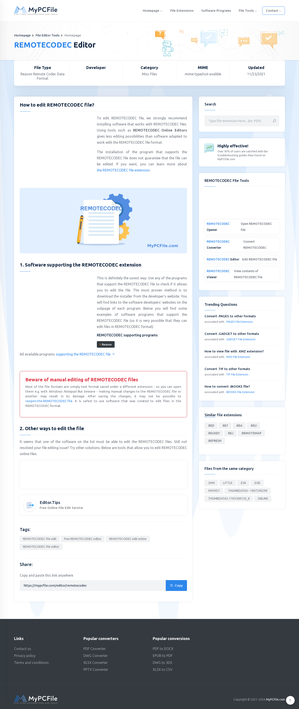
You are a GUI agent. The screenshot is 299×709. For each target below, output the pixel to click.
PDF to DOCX (163, 649)
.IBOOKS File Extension (240, 391)
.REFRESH (214, 441)
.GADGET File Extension (240, 339)
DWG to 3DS (162, 663)
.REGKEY (214, 433)
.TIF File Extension (237, 374)
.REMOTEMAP (251, 433)
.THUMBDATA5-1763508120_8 (229, 498)
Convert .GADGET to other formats (232, 334)
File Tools (248, 10)
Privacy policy (25, 656)
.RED (211, 425)
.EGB (257, 483)
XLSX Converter (95, 663)
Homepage (152, 10)
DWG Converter (95, 656)
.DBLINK (262, 498)
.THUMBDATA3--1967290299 (247, 490)
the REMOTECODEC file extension (123, 170)
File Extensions (181, 10)
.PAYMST (214, 490)
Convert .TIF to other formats (227, 369)
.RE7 (225, 425)
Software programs (216, 10)
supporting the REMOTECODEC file (85, 354)
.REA (239, 425)
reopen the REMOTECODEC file (48, 401)
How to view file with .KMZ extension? (234, 351)
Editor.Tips (50, 502)
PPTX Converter (95, 669)
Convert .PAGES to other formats (230, 316)
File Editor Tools (48, 35)
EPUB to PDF (162, 656)
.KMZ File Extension (238, 356)
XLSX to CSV (162, 669)
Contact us (22, 649)
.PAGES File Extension (239, 321)
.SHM (211, 483)
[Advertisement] (56, 146)
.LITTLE (227, 483)
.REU (253, 425)
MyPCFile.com (275, 699)
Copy (176, 585)
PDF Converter (94, 649)
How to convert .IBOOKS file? (227, 386)
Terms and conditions (31, 663)
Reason (106, 344)
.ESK (243, 483)
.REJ (230, 433)
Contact (273, 10)
